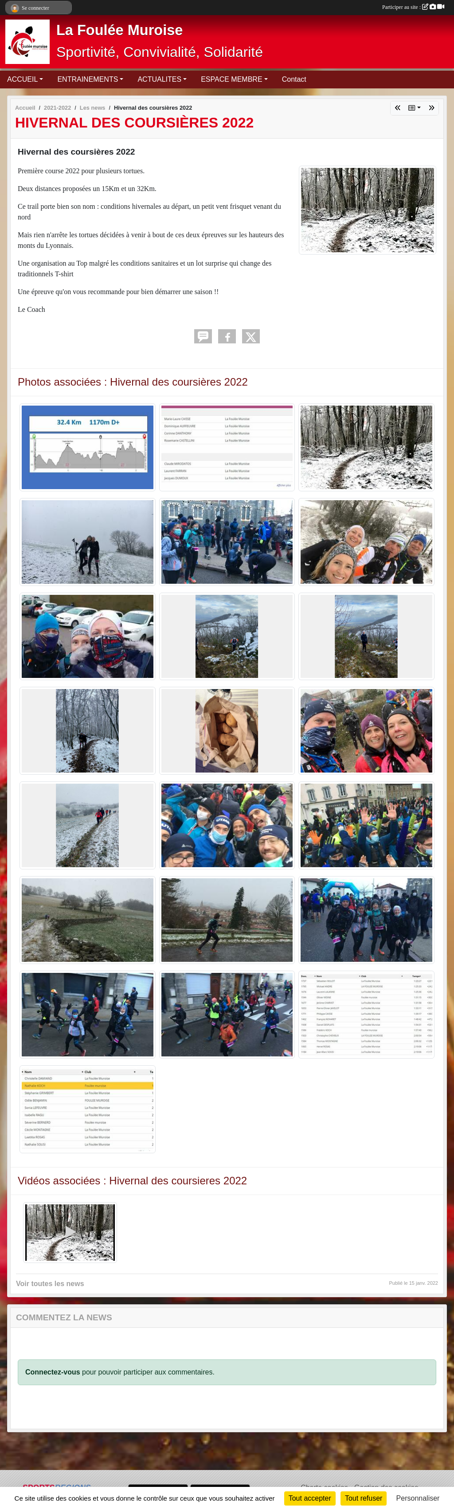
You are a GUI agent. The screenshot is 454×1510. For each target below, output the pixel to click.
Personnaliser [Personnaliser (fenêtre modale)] (418, 1498)
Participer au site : (413, 7)
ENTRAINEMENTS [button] (87, 79)
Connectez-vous (52, 1372)
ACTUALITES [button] (159, 79)
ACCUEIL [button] (22, 79)
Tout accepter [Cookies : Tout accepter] (310, 1498)
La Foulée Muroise (119, 30)
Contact (294, 79)
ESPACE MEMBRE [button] (231, 79)
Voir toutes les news (50, 1283)
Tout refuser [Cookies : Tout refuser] (363, 1498)
